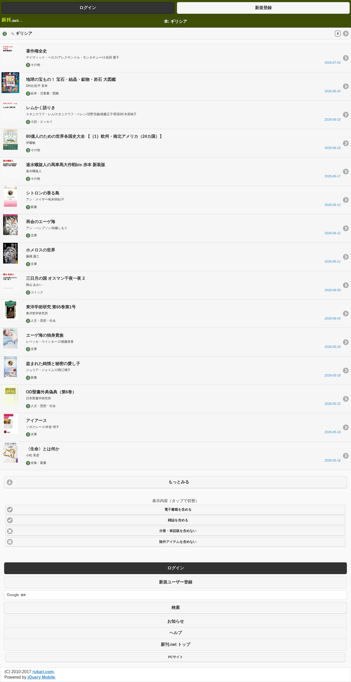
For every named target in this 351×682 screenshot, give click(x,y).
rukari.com (43, 672)
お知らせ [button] (175, 621)
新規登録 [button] (263, 7)
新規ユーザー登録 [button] (175, 582)
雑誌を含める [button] (178, 520)
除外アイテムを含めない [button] (177, 542)
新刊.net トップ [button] (175, 644)
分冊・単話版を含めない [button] (177, 531)
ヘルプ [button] (175, 633)
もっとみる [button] (178, 482)
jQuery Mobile (41, 677)
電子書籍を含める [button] (178, 509)
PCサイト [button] (175, 657)
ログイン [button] (87, 7)
